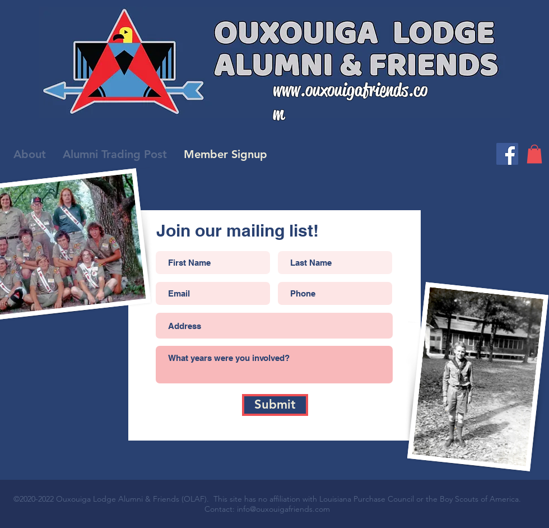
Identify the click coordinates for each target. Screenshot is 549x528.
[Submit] (275, 405)
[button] (534, 154)
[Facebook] (507, 154)
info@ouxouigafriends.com (283, 509)
